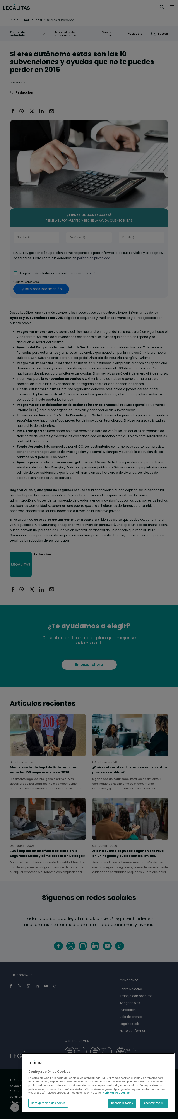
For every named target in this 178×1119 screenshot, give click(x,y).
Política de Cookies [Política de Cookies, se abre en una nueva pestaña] (116, 1092)
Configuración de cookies (48, 1103)
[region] (98, 1082)
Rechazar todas (122, 1103)
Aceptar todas (154, 1103)
